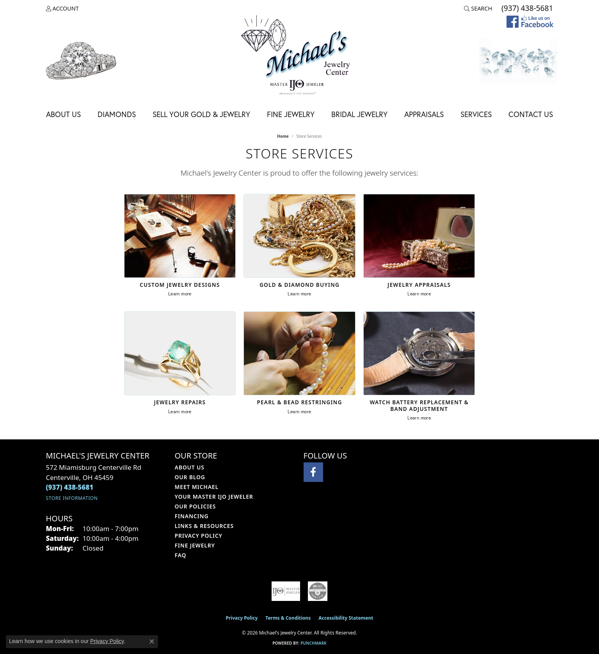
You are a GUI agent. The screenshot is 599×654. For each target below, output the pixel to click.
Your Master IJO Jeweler (214, 496)
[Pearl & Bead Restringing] (299, 353)
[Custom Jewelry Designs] (180, 236)
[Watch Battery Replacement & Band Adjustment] (419, 353)
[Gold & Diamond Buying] (299, 236)
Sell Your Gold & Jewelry (201, 114)
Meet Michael (197, 486)
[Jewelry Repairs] (180, 353)
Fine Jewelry (291, 114)
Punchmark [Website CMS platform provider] (313, 643)
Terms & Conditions (288, 618)
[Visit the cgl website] (317, 591)
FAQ (181, 555)
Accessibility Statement (345, 618)
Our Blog (190, 477)
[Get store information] (72, 498)
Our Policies (195, 506)
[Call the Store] (70, 487)
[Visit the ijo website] (286, 591)
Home (283, 136)
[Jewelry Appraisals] (419, 236)
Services (476, 114)
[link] (526, 8)
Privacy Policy (198, 535)
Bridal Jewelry (359, 114)
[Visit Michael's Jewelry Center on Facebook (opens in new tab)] (313, 472)
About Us (63, 114)
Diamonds (117, 114)
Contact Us (530, 114)
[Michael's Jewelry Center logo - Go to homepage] (299, 56)
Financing (192, 516)
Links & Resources (204, 526)
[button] (62, 8)
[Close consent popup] (151, 641)
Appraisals (424, 114)
